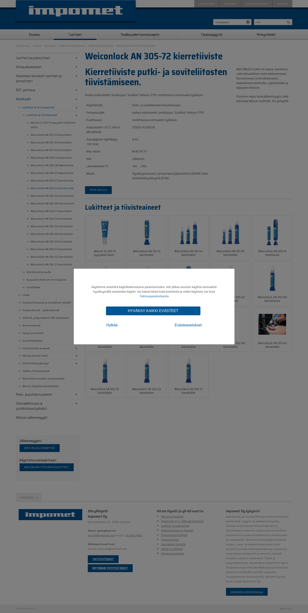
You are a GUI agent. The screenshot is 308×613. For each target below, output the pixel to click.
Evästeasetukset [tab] (188, 325)
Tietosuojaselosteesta (154, 296)
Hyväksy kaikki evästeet (153, 311)
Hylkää (112, 325)
